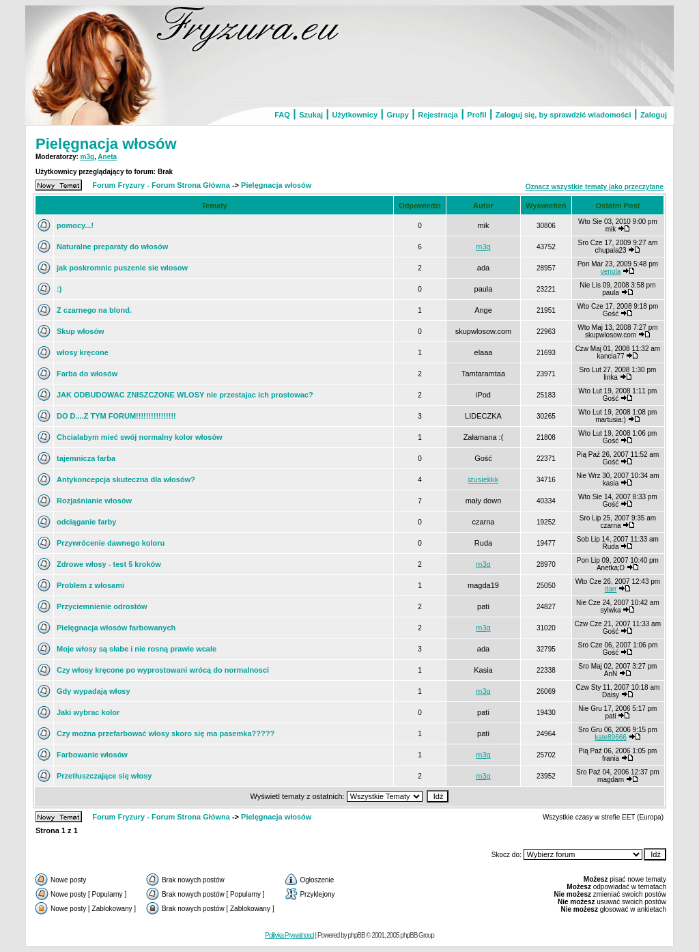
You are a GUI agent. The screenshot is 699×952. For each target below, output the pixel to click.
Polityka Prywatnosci (289, 935)
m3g (88, 156)
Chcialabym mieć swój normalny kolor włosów (140, 437)
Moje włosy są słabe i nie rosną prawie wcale (136, 649)
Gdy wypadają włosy (93, 691)
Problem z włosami (90, 585)
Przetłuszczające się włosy (104, 776)
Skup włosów (80, 331)
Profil (476, 115)
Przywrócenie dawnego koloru (111, 543)
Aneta (107, 156)
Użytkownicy (354, 115)
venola (610, 271)
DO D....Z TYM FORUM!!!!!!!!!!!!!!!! (116, 416)
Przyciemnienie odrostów (102, 606)
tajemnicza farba (86, 458)
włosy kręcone (83, 352)
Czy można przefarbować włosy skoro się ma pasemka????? (165, 733)
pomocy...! (75, 225)
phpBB (356, 935)
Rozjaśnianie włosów (94, 500)
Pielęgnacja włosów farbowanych (116, 628)
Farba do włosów (87, 373)
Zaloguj (653, 115)
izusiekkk (483, 479)
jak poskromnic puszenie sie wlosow (122, 268)
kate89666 (611, 737)
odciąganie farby (86, 522)
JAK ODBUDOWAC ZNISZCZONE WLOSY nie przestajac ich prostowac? (185, 395)
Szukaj (311, 115)
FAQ (282, 115)
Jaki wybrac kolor (88, 712)
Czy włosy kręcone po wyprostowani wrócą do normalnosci (163, 670)
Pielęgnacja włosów (106, 143)
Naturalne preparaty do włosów (112, 246)
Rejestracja (438, 115)
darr (611, 589)
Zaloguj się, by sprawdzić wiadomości (563, 115)
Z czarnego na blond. (94, 310)
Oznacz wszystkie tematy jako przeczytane (595, 187)
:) (59, 289)
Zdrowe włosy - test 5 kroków (109, 564)
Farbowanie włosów (92, 755)
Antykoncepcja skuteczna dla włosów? (126, 479)
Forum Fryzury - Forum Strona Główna (161, 185)
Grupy (397, 115)
